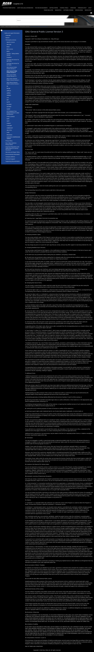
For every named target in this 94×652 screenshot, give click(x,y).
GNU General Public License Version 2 (12, 68)
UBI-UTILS (9, 130)
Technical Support (10, 159)
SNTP (8, 121)
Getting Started (53, 8)
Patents (7, 37)
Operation (73, 8)
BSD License (10, 49)
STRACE (9, 123)
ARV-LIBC (9, 44)
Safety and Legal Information (25, 8)
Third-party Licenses (24, 26)
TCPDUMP (9, 125)
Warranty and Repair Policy (13, 152)
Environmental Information (13, 154)
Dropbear (9, 57)
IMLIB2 (8, 88)
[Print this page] (92, 26)
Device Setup (88, 10)
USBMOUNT (10, 128)
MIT (8, 100)
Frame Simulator (48, 10)
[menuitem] (9, 8)
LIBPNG (9, 93)
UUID (8, 132)
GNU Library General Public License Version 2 (13, 83)
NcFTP (8, 102)
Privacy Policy (9, 141)
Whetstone (9, 134)
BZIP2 (8, 51)
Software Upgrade (68, 10)
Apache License (11, 42)
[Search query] (47, 20)
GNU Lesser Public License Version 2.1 (12, 75)
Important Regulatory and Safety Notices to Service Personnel (12, 148)
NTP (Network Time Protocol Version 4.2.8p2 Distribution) (13, 112)
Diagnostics (58, 10)
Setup (82, 8)
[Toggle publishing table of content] (1, 30)
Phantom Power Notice (9, 8)
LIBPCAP (9, 90)
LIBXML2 (9, 95)
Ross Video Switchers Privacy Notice (11, 143)
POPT (8, 119)
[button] (3, 33)
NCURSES (9, 104)
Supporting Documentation (13, 161)
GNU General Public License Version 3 (39, 26)
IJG (7, 86)
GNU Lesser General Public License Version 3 (13, 79)
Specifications (79, 10)
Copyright (8, 35)
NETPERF (9, 106)
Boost (8, 46)
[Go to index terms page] (90, 13)
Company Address (10, 156)
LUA (8, 97)
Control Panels (64, 8)
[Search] (76, 20)
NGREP (8, 109)
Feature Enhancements (41, 8)
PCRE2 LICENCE (11, 116)
